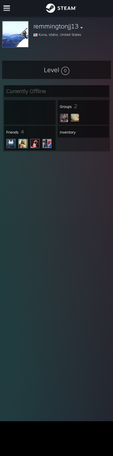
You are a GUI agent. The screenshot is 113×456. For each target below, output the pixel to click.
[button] (56, 70)
